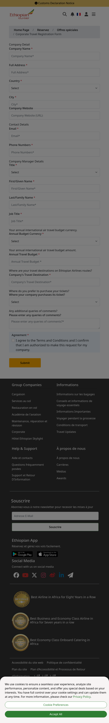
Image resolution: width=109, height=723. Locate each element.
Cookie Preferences (55, 705)
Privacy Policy (81, 697)
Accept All (56, 714)
